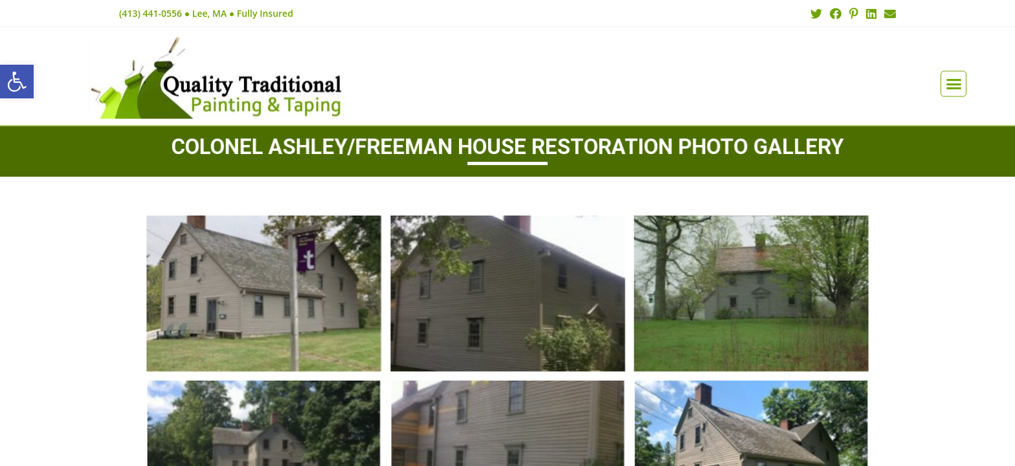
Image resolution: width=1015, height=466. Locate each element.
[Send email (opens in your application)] (888, 13)
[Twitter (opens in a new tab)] (816, 13)
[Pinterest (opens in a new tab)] (853, 13)
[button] (953, 68)
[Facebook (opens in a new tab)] (835, 13)
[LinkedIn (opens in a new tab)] (871, 13)
